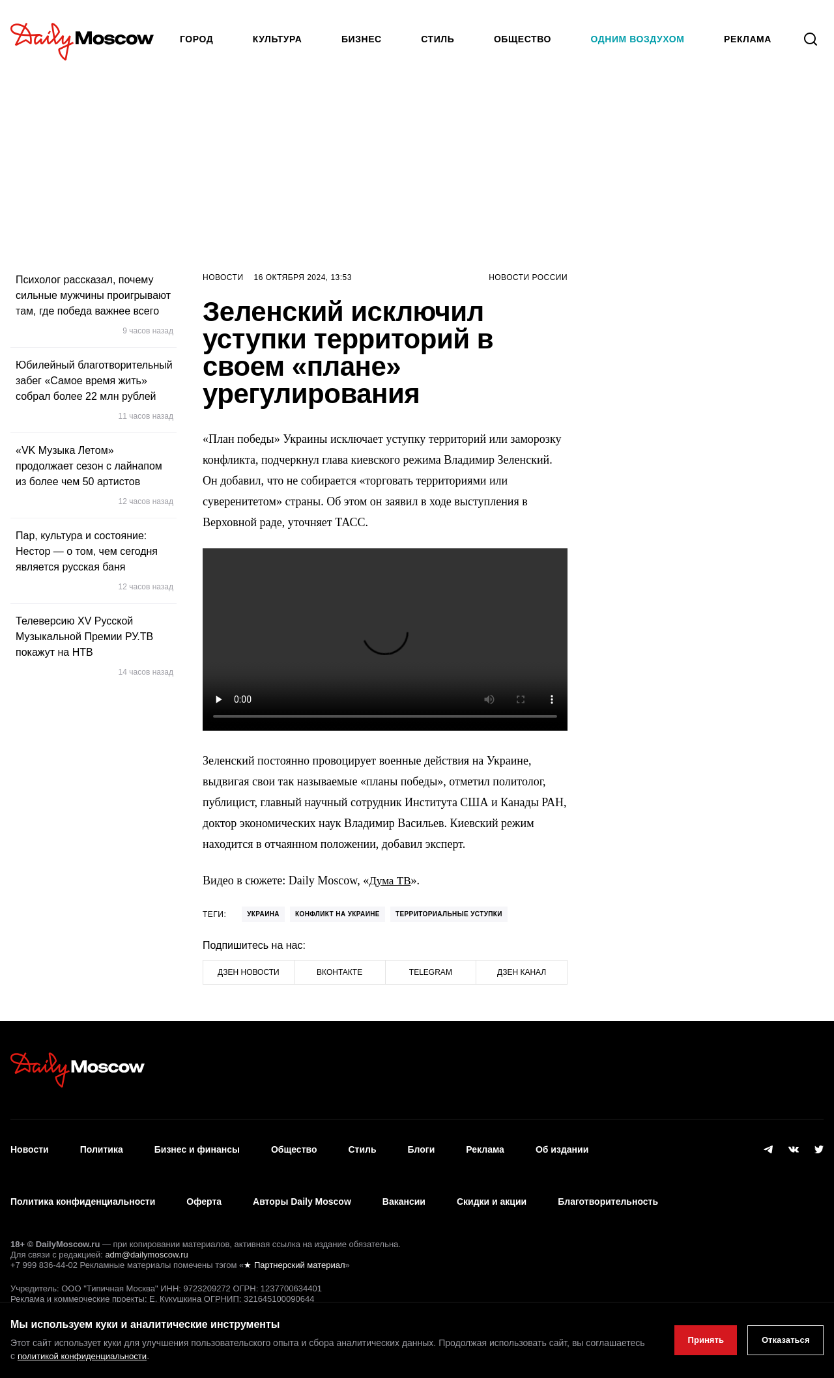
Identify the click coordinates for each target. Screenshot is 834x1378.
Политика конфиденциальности (82, 1181)
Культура (277, 39)
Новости (223, 277)
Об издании (562, 1143)
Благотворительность (608, 1181)
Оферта (204, 1181)
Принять (694, 1340)
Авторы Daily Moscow (302, 1181)
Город (196, 39)
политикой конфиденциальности (148, 1356)
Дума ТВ (391, 880)
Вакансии (403, 1181)
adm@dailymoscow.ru (146, 1227)
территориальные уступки (448, 914)
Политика (101, 1143)
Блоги (421, 1143)
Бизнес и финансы (197, 1143)
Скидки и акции (491, 1181)
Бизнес (361, 39)
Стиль (437, 39)
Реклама (485, 1143)
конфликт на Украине (337, 914)
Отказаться (781, 1340)
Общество (522, 39)
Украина (263, 914)
